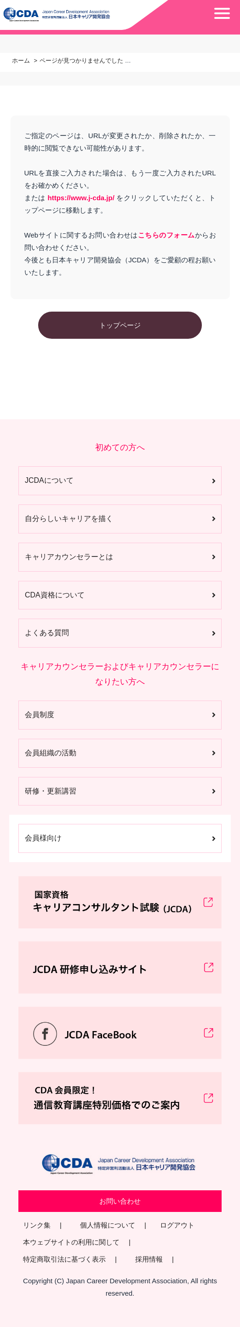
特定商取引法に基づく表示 (64, 1259)
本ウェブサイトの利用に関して (71, 1242)
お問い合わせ (120, 1201)
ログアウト (177, 1225)
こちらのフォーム (166, 235)
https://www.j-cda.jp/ (81, 198)
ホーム (21, 60)
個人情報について (107, 1225)
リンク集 (37, 1225)
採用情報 (149, 1259)
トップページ (120, 325)
